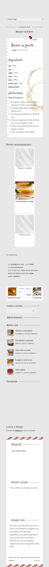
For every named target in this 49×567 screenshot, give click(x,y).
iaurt (10, 76)
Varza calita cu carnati (23, 350)
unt (10, 66)
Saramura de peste (13, 298)
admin (14, 50)
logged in (18, 430)
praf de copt (13, 83)
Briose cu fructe (24, 31)
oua (10, 69)
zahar (10, 73)
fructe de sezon (14, 87)
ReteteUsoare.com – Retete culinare (25, 8)
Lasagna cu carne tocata (23, 360)
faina (10, 80)
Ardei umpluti (20, 370)
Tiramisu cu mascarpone (23, 331)
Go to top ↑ (37, 560)
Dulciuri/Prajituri (16, 267)
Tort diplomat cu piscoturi (24, 340)
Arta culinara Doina (19, 451)
